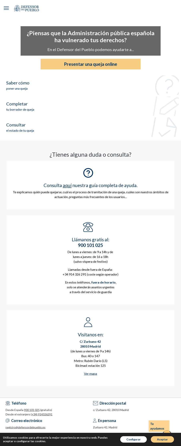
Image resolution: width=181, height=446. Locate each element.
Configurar (133, 439)
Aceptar (162, 439)
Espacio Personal (178, 8)
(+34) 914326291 (41, 414)
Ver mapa (90, 373)
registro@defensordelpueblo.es (25, 427)
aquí (67, 185)
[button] (6, 8)
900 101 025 (32, 410)
